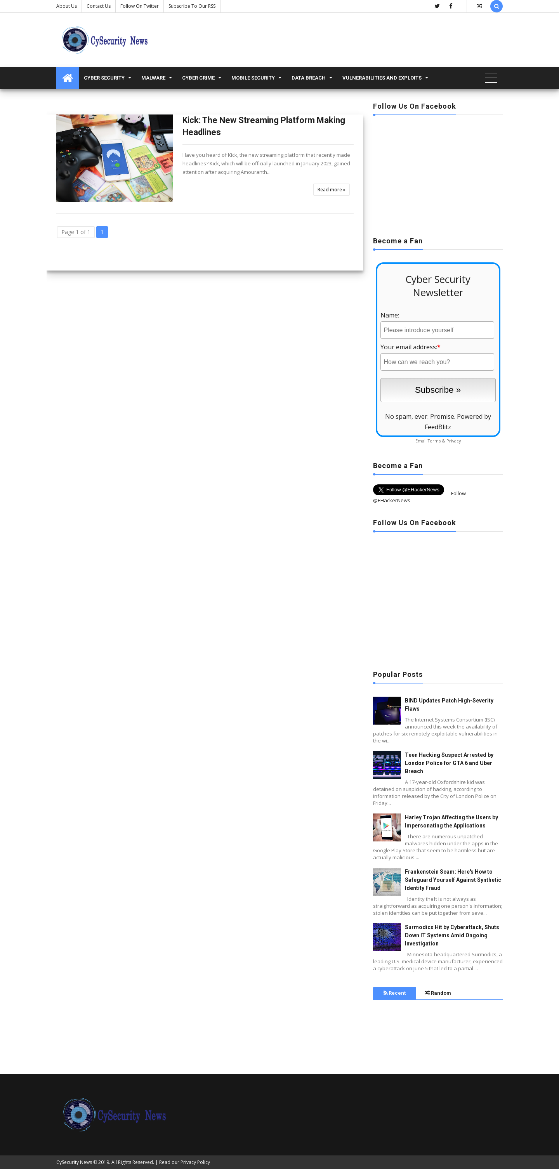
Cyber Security (104, 78)
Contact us (99, 6)
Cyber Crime (198, 78)
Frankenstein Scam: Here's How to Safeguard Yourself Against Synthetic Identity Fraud (453, 880)
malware (153, 78)
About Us (66, 6)
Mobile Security (253, 78)
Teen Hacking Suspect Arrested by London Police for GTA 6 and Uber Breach (449, 763)
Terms (434, 441)
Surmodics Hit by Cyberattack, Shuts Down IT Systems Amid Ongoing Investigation (452, 935)
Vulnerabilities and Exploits (382, 78)
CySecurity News (74, 1162)
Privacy (453, 441)
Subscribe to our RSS (191, 6)
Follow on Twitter (139, 6)
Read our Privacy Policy (184, 1162)
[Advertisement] (438, 173)
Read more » (331, 189)
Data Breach (309, 78)
